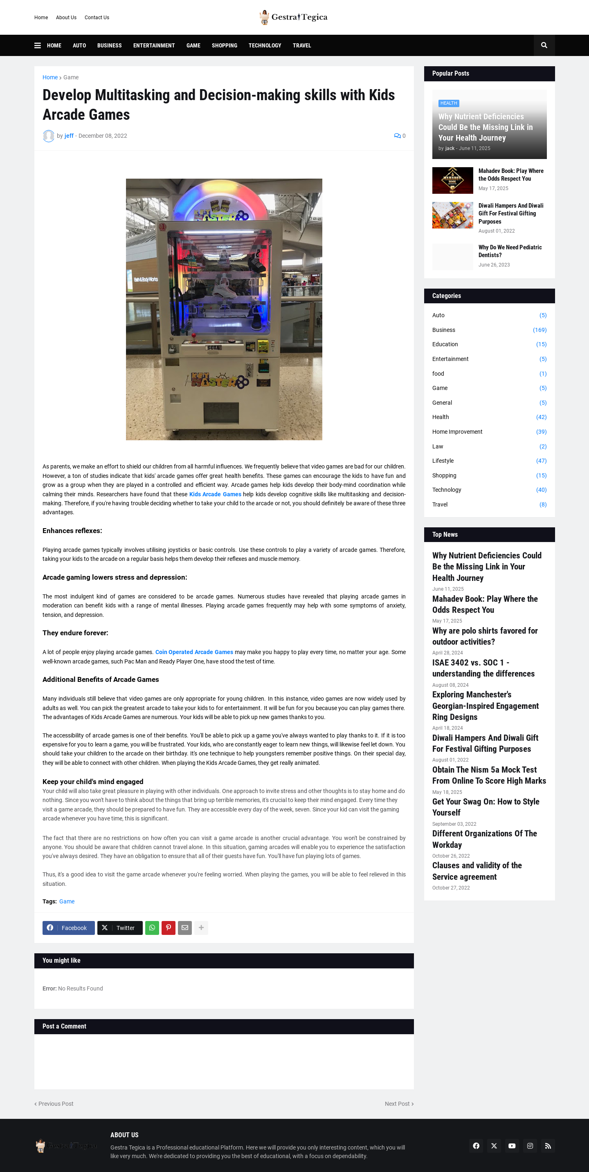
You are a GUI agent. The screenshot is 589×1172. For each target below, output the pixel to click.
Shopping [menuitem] (224, 45)
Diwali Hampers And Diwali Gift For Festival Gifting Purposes (511, 213)
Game (71, 77)
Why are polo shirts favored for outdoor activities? (485, 636)
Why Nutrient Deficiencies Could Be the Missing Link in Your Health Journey (485, 127)
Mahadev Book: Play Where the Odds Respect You (511, 175)
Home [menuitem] (54, 45)
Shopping (489, 476)
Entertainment (489, 359)
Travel (489, 505)
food (489, 374)
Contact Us (97, 17)
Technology (489, 490)
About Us (66, 17)
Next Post (397, 1103)
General (489, 403)
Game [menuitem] (193, 45)
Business (489, 330)
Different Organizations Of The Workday (484, 839)
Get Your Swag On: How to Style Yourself (486, 807)
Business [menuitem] (109, 45)
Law (489, 447)
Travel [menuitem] (302, 45)
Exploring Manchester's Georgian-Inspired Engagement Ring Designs (485, 706)
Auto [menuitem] (79, 45)
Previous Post (56, 1103)
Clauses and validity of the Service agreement (477, 871)
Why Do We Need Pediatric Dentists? (510, 251)
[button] (40, 45)
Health (489, 417)
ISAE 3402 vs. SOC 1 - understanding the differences (483, 668)
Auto (489, 315)
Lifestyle (489, 461)
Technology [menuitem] (265, 45)
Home (41, 17)
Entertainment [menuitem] (154, 45)
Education (489, 345)
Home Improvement (489, 432)
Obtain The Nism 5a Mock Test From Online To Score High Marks (489, 775)
